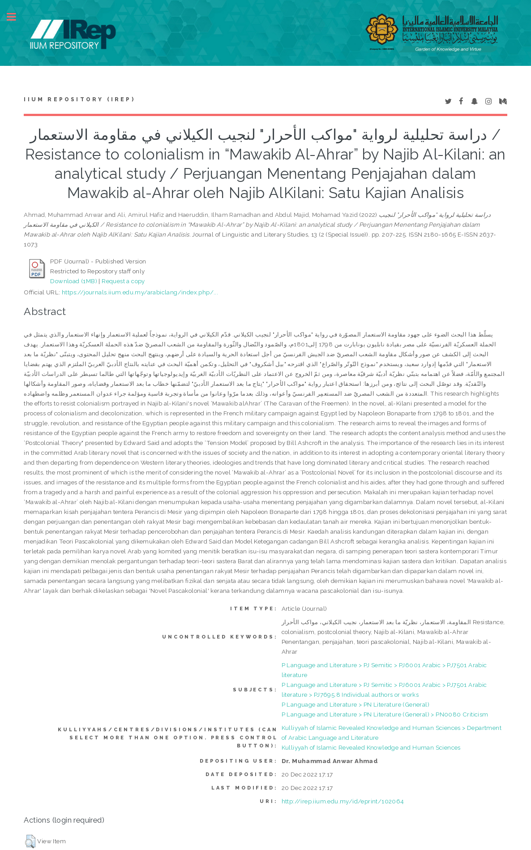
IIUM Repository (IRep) (79, 99)
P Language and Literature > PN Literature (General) (355, 704)
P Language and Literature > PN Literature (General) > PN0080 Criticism (385, 714)
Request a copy (123, 281)
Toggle (16, 17)
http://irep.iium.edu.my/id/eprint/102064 (343, 801)
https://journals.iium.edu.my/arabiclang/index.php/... (140, 292)
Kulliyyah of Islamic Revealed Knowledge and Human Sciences (371, 747)
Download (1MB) (73, 281)
